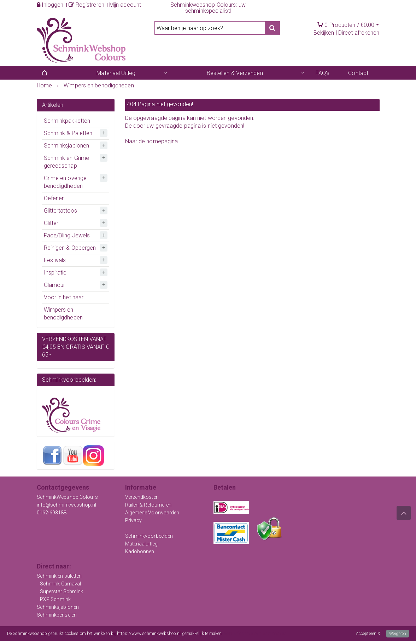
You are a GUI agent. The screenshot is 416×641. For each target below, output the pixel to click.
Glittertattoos (60, 210)
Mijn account (125, 4)
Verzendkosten (142, 497)
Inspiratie (55, 272)
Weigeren (397, 633)
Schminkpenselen (57, 615)
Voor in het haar (64, 297)
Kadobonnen (139, 551)
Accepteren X (368, 633)
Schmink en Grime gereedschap (66, 162)
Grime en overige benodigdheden (65, 182)
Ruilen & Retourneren (148, 505)
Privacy (133, 520)
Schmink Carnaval (60, 584)
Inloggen (50, 4)
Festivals (55, 260)
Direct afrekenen (359, 32)
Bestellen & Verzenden (235, 73)
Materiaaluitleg (141, 544)
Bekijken (324, 32)
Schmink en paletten (59, 576)
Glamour (54, 285)
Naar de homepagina (151, 141)
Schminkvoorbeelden (149, 536)
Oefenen (54, 198)
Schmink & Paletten (68, 133)
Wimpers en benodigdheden (63, 313)
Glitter (51, 223)
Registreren (86, 4)
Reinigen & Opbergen (70, 247)
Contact (358, 73)
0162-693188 (52, 512)
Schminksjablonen (66, 145)
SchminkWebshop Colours (67, 497)
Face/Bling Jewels (67, 235)
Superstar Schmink (61, 591)
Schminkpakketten (67, 120)
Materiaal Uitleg (115, 73)
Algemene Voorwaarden (152, 512)
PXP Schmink (55, 599)
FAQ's (323, 73)
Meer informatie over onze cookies (255, 633)
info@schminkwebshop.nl (66, 505)
